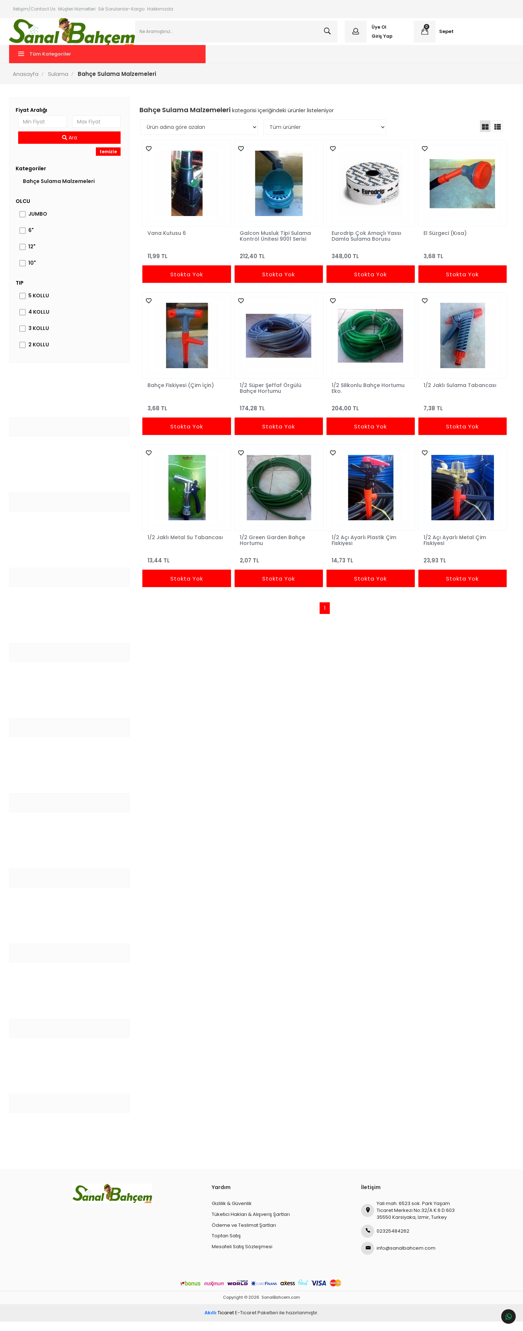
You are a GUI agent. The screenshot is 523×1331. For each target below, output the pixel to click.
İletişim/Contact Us (34, 9)
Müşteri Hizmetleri (77, 9)
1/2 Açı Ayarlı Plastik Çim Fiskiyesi (363, 549)
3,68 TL (459, 262)
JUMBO (41, 223)
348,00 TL (369, 262)
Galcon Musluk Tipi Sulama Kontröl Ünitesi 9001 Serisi (275, 245)
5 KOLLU (42, 305)
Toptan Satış (226, 1245)
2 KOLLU (42, 354)
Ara (72, 147)
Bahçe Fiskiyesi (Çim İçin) (183, 394)
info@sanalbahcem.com (398, 1257)
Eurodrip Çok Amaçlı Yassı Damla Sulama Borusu (365, 245)
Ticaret (219, 1322)
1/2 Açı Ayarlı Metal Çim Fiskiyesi (452, 549)
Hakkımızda (160, 9)
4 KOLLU (42, 321)
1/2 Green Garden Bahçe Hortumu (272, 549)
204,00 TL (369, 414)
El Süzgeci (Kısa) (442, 242)
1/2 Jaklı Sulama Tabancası (457, 394)
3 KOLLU (42, 337)
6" (34, 239)
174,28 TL (278, 414)
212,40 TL (278, 262)
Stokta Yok (188, 284)
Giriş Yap (380, 41)
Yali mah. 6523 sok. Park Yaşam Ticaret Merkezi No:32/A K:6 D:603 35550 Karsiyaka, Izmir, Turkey (408, 1219)
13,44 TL (188, 566)
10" (36, 272)
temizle (110, 161)
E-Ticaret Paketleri (256, 1322)
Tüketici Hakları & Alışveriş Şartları (251, 1223)
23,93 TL (459, 566)
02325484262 (385, 1240)
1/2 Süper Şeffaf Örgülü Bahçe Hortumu (271, 397)
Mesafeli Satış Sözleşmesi (242, 1255)
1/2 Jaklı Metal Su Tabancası (187, 546)
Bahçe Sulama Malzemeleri (62, 190)
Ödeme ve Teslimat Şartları (244, 1234)
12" (35, 256)
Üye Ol (377, 32)
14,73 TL (369, 566)
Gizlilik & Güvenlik (232, 1212)
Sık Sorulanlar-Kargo (121, 9)
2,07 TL (278, 566)
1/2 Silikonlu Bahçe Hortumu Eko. (367, 397)
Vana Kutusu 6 (169, 242)
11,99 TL (188, 262)
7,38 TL (459, 414)
